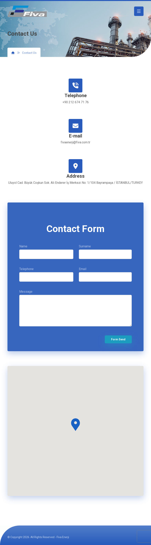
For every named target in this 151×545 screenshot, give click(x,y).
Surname (105, 253)
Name (46, 253)
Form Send (118, 339)
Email (105, 276)
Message (75, 310)
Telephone (46, 276)
